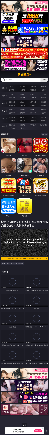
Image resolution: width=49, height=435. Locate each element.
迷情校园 (12, 120)
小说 (3, 119)
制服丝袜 (12, 105)
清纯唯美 (22, 113)
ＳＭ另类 (43, 97)
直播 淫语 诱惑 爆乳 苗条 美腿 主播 (12, 264)
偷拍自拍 (22, 102)
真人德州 (22, 87)
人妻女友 (33, 117)
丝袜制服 (22, 97)
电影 (3, 103)
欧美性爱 (43, 102)
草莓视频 (33, 125)
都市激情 (12, 117)
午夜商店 (22, 125)
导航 (3, 126)
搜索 (44, 80)
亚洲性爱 (12, 102)
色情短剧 (22, 128)
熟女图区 (33, 113)
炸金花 (23, 90)
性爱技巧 (43, 120)
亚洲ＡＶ (12, 94)
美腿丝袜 (12, 113)
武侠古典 (43, 117)
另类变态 (43, 105)
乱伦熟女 (33, 105)
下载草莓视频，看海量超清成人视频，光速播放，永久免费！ (26, 258)
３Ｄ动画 (43, 94)
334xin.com (24, 75)
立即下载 (38, 431)
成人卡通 (33, 102)
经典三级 (22, 105)
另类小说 (22, 120)
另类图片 (43, 113)
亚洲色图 (22, 109)
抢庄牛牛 (43, 90)
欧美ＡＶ (33, 94)
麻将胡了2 (12, 90)
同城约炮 (12, 125)
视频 (3, 96)
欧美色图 (33, 109)
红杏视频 (12, 128)
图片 (3, 111)
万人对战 (33, 87)
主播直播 (33, 97)
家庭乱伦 (22, 117)
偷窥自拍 (12, 109)
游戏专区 (43, 87)
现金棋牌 (33, 90)
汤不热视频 (43, 125)
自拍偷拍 (22, 94)
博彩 (3, 88)
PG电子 (12, 87)
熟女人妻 (12, 97)
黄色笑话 (33, 120)
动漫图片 (43, 109)
